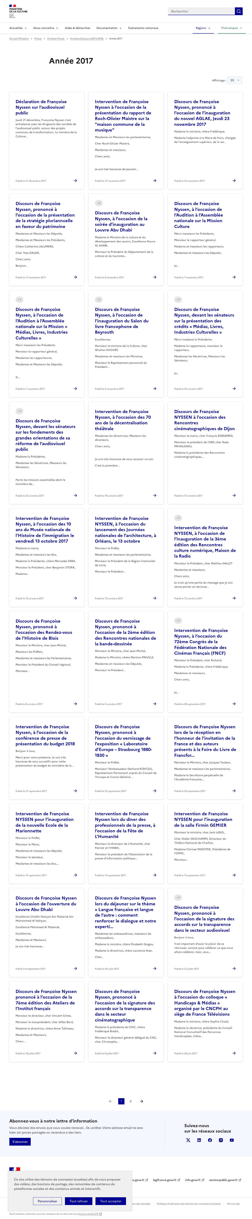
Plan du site (233, 1204)
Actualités (16, 28)
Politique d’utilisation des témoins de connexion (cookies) (189, 1204)
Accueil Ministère (19, 38)
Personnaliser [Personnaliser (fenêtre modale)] (47, 1201)
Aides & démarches (77, 28)
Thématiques (229, 28)
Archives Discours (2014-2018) (87, 38)
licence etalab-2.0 (88, 1214)
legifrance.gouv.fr (165, 1180)
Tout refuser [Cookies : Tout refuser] (79, 1201)
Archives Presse (56, 38)
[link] (110, 1101)
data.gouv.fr (136, 1180)
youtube (232, 1140)
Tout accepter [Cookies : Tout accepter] (110, 1201)
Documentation (106, 28)
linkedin (199, 1140)
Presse (38, 38)
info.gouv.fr (193, 1180)
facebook (210, 1140)
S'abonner (20, 1141)
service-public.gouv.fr (223, 1180)
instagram (221, 1140)
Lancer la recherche (239, 11)
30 (232, 80)
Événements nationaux (143, 28)
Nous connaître (43, 28)
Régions (201, 28)
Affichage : (227, 80)
